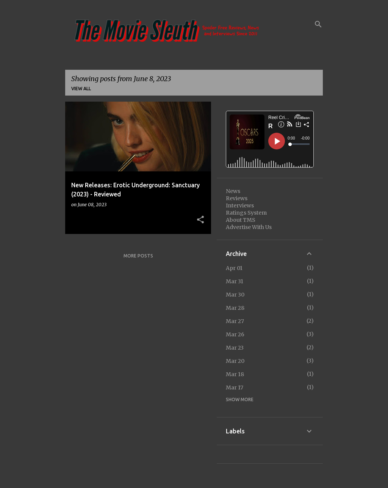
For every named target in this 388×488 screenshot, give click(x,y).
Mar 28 (235, 307)
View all (81, 88)
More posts (138, 255)
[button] (200, 220)
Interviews (240, 205)
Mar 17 (234, 387)
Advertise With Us (249, 227)
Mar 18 (235, 374)
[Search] (318, 24)
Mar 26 (235, 334)
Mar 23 (235, 347)
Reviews (236, 198)
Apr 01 (234, 268)
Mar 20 (235, 361)
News (233, 191)
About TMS (240, 220)
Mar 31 (234, 281)
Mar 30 (235, 294)
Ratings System (246, 212)
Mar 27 (235, 321)
